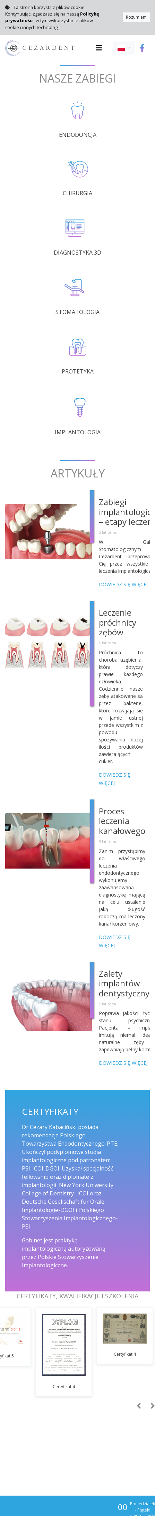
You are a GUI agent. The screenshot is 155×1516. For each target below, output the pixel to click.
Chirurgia (77, 193)
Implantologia (78, 432)
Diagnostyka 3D (77, 252)
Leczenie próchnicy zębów (117, 622)
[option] (63, 1352)
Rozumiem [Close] (136, 17)
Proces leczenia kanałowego (122, 821)
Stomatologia (77, 312)
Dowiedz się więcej (123, 584)
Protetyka (78, 371)
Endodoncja (77, 135)
